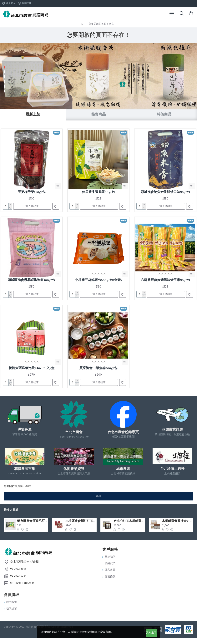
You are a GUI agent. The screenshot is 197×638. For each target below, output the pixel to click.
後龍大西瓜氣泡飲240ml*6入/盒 (31, 368)
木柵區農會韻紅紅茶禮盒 (80, 521)
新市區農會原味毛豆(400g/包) (32, 521)
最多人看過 (11, 510)
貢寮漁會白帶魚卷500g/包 (98, 368)
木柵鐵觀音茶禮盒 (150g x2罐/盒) (177, 521)
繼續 (98, 496)
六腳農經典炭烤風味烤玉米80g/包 (165, 280)
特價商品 (164, 114)
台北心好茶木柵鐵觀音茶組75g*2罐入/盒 (129, 521)
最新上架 (33, 114)
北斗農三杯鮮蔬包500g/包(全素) (98, 280)
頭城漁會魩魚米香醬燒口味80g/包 (165, 192)
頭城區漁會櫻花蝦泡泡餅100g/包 (31, 280)
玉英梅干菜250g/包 (31, 192)
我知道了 (151, 632)
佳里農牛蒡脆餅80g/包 (98, 192)
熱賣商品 (98, 114)
